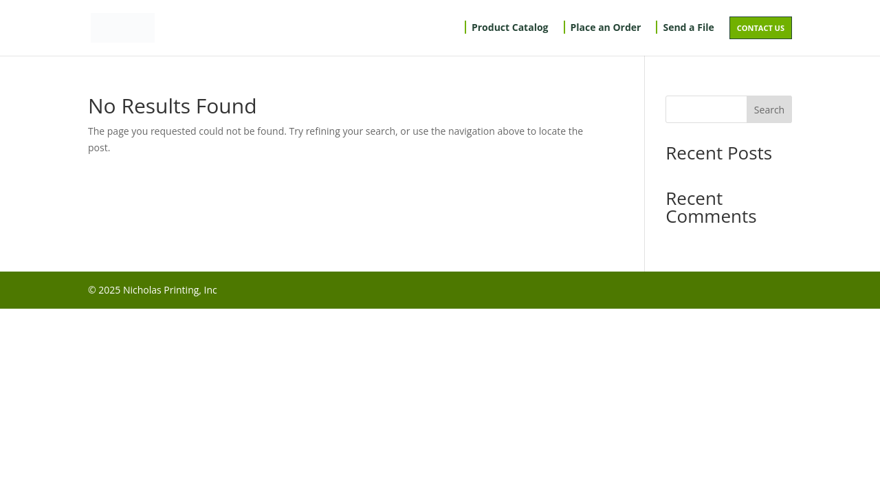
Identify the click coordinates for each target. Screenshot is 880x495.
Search (769, 109)
